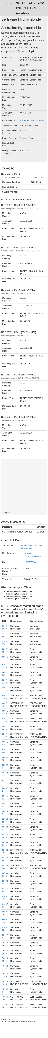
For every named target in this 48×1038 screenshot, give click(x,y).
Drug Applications (22, 13)
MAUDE (41, 3)
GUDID (19, 8)
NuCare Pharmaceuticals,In (32, 120)
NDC (26, 8)
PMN (24, 3)
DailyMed (34, 8)
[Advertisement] (23, 485)
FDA (7, 3)
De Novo (32, 3)
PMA (18, 3)
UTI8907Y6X (30, 562)
